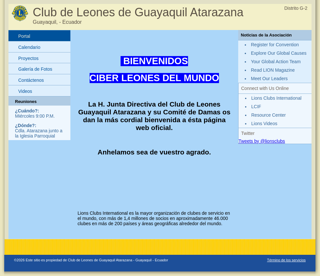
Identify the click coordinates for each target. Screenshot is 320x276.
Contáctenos (31, 80)
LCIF (256, 106)
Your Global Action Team (276, 61)
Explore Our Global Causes (278, 53)
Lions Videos (264, 123)
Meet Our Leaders (269, 78)
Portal (24, 36)
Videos (25, 91)
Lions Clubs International (276, 98)
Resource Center (268, 115)
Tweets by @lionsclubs (262, 141)
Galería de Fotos (35, 69)
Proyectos (28, 58)
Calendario (29, 47)
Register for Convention (275, 44)
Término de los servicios (286, 260)
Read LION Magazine (273, 70)
